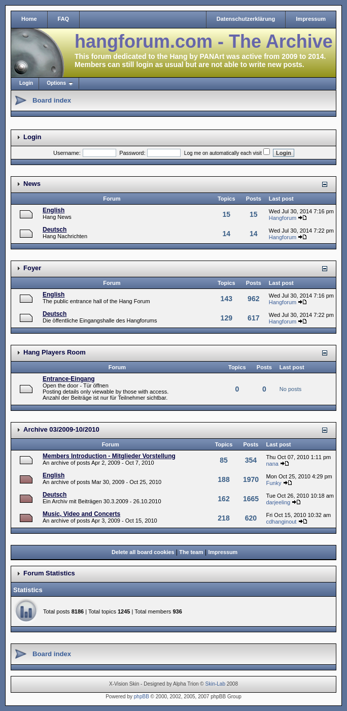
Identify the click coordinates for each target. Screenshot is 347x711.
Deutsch (54, 229)
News (32, 183)
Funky (273, 483)
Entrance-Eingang (69, 378)
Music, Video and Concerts (81, 514)
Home (29, 19)
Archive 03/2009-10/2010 (61, 429)
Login (26, 83)
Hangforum (282, 218)
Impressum (311, 19)
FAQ (64, 19)
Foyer (32, 268)
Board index (51, 100)
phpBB (141, 696)
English (53, 210)
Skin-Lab (215, 684)
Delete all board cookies (143, 552)
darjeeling (278, 502)
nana (272, 464)
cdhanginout (281, 522)
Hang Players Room (54, 352)
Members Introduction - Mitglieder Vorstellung (109, 456)
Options (56, 83)
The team (191, 552)
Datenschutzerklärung (246, 19)
